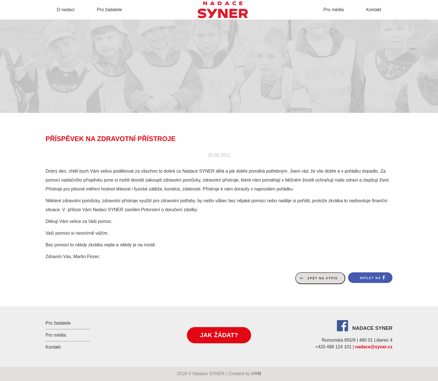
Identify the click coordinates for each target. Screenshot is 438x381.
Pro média (333, 9)
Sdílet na (370, 278)
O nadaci (66, 9)
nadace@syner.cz (373, 346)
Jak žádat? (219, 335)
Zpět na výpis (323, 278)
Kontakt (373, 9)
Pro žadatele (109, 9)
